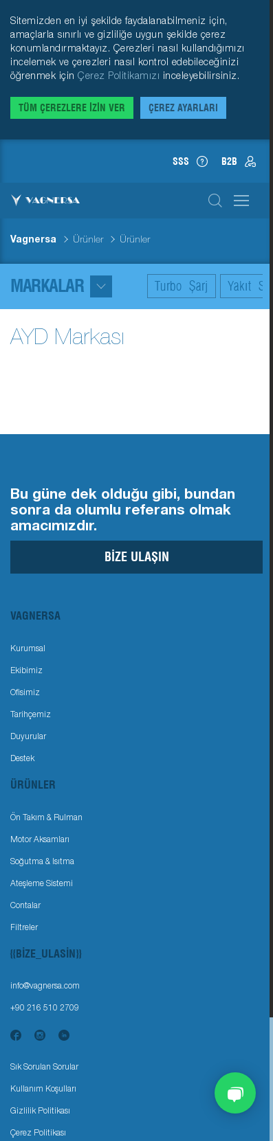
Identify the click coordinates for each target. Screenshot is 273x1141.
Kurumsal (27, 648)
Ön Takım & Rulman (46, 817)
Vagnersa (33, 239)
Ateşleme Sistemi (41, 883)
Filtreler (24, 927)
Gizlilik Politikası (40, 1110)
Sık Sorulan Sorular (44, 1066)
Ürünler (88, 239)
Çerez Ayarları (183, 108)
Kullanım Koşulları (43, 1088)
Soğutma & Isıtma (42, 861)
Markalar (61, 286)
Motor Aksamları (39, 839)
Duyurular (28, 736)
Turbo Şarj (181, 285)
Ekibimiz (26, 670)
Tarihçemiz (30, 714)
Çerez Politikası (38, 1132)
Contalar (25, 905)
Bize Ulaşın (137, 557)
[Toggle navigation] (136, 616)
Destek (22, 758)
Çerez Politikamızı (120, 75)
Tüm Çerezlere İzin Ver (72, 108)
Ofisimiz (25, 692)
